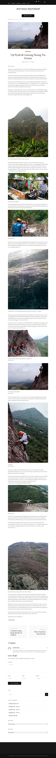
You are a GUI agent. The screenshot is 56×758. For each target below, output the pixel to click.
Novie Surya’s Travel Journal (28, 9)
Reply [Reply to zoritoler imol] (47, 647)
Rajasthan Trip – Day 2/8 (14, 709)
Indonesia (24, 3)
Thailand (13, 3)
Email (23, 675)
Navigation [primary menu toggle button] (28, 15)
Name (9, 675)
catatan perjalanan (11, 619)
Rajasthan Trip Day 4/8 (13, 703)
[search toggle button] (45, 2)
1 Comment (32, 61)
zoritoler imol (16, 647)
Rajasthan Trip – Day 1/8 (14, 712)
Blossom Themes (37, 755)
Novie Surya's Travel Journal (18, 755)
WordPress (46, 755)
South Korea (18, 3)
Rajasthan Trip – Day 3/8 (14, 706)
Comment (10, 662)
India (28, 3)
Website (37, 675)
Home (9, 3)
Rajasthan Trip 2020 (13, 715)
